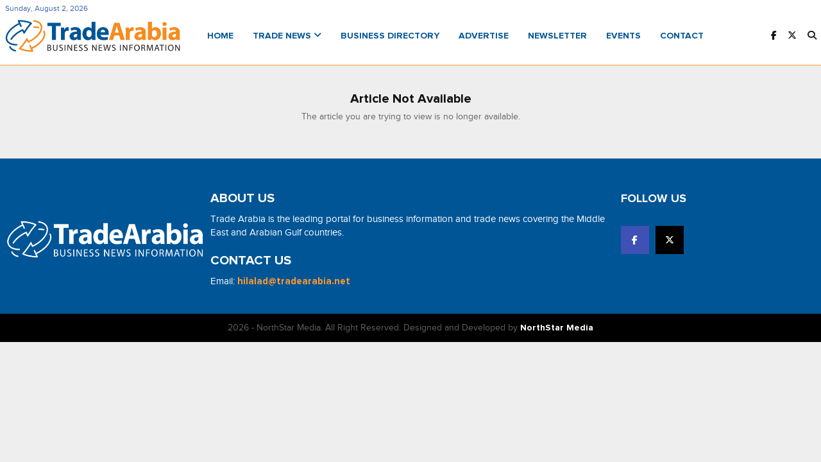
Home (220, 35)
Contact (682, 35)
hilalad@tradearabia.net (293, 281)
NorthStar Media (556, 327)
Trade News (287, 35)
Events (623, 35)
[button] (812, 36)
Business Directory (390, 35)
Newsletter (557, 35)
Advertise (484, 35)
